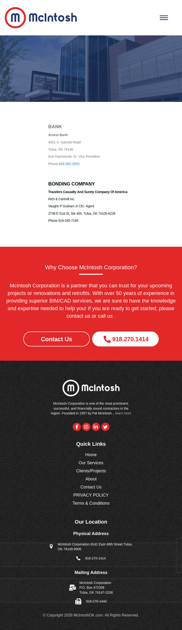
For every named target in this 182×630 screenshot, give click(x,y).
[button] (56, 339)
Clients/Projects (91, 471)
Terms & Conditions (91, 503)
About (90, 479)
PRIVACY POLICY (91, 495)
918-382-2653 (69, 164)
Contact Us (90, 487)
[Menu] (164, 18)
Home (91, 455)
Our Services (91, 463)
